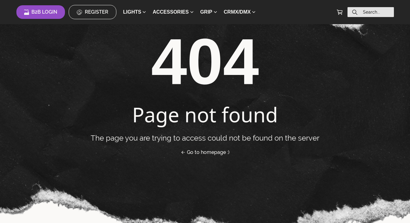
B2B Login (41, 12)
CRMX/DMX (239, 12)
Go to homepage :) (205, 152)
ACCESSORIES (173, 12)
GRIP (208, 12)
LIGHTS (134, 12)
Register (92, 12)
